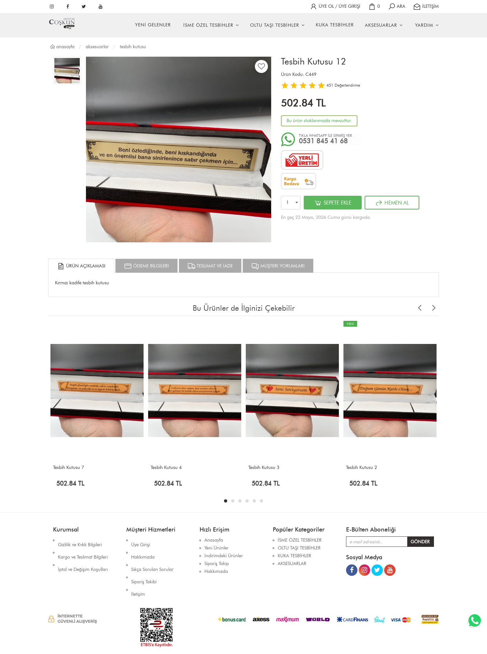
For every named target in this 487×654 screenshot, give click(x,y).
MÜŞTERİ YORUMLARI (278, 266)
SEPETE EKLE (332, 202)
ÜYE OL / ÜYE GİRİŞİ (335, 6)
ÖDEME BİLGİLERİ (146, 266)
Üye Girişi (140, 540)
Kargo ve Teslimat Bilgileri (83, 548)
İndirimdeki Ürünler (223, 556)
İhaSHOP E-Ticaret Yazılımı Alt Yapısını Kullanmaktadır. (283, 637)
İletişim (138, 571)
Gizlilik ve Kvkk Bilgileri (80, 540)
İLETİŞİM (426, 6)
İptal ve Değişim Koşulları (83, 556)
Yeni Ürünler (216, 548)
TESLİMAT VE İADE (210, 266)
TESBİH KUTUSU (133, 47)
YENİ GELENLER (153, 25)
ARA (396, 6)
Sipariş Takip (216, 563)
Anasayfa (62, 47)
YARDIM (424, 25)
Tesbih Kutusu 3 (263, 467)
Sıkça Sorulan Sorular (152, 556)
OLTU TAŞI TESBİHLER (274, 25)
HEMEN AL (392, 202)
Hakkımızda (143, 548)
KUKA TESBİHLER (335, 25)
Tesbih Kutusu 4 (166, 467)
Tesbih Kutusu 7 (68, 467)
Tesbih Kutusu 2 (361, 467)
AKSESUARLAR (381, 25)
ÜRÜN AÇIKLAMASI (81, 266)
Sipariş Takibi (144, 563)
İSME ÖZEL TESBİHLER (208, 25)
